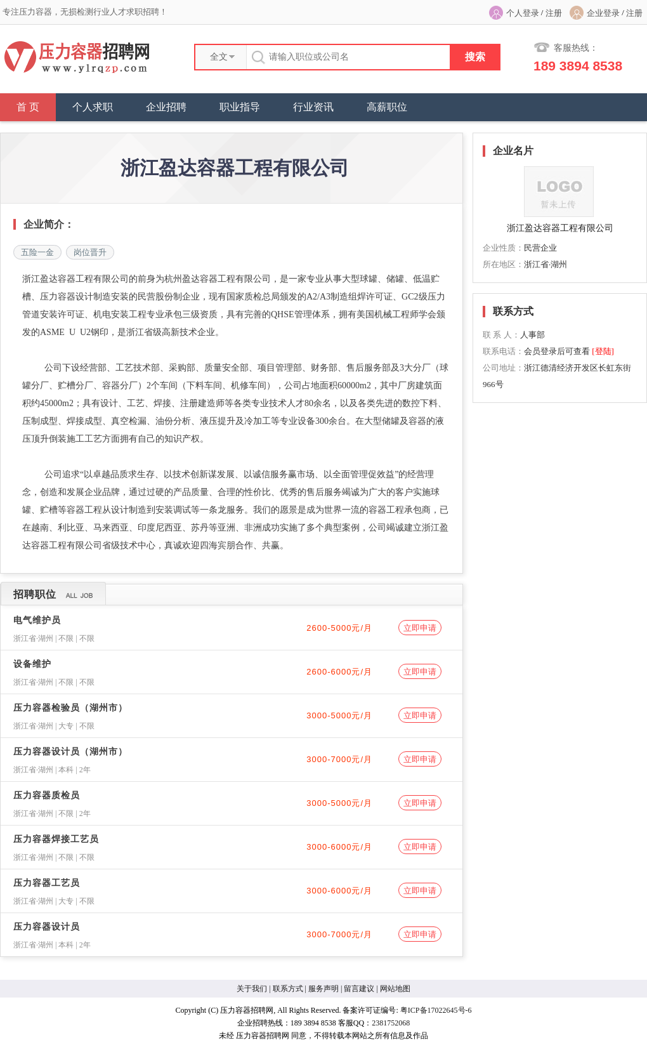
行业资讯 (313, 107)
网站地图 (395, 988)
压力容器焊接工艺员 (56, 839)
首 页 (27, 107)
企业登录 (603, 13)
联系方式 (288, 988)
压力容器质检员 (46, 795)
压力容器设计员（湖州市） (70, 751)
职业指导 (239, 107)
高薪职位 (387, 107)
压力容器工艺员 (46, 883)
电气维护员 (37, 620)
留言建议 (359, 988)
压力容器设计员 (46, 927)
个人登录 (522, 13)
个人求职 (92, 107)
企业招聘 (166, 107)
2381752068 (391, 1022)
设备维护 (32, 664)
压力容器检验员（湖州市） (70, 708)
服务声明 (323, 988)
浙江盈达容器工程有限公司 (560, 228)
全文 (219, 57)
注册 (554, 13)
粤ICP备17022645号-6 (436, 1010)
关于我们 (252, 988)
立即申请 (419, 628)
